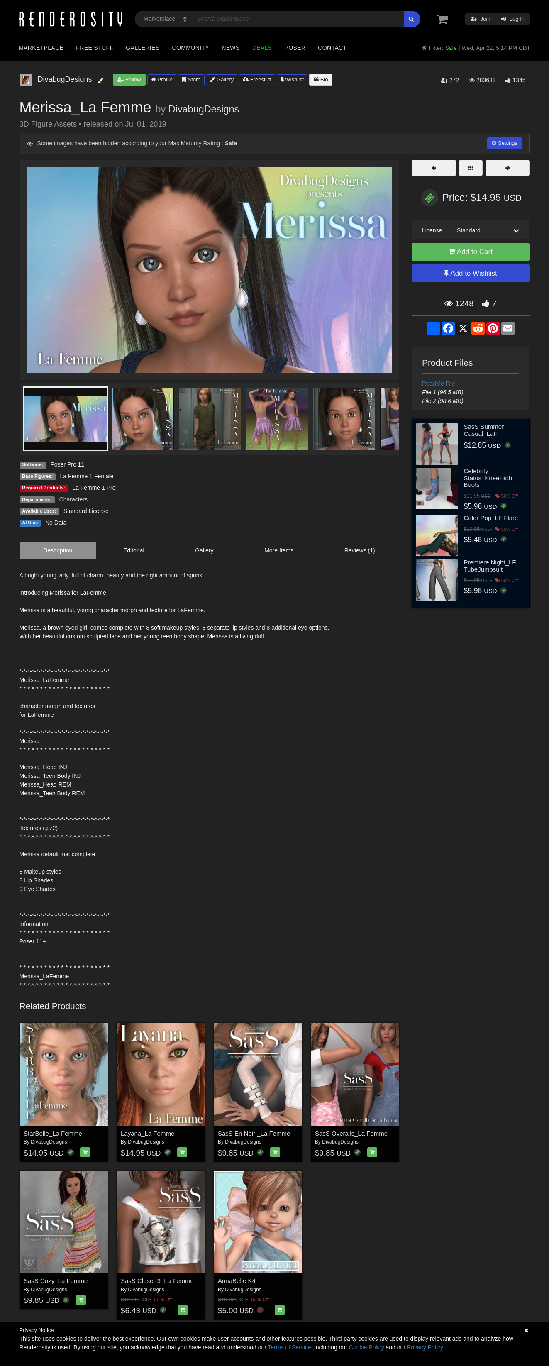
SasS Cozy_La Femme (56, 1280)
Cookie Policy (366, 1347)
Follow (129, 79)
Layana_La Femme (147, 1133)
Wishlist (292, 79)
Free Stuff (94, 47)
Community (191, 47)
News (230, 47)
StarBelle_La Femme (53, 1133)
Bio (321, 79)
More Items (278, 550)
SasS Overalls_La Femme (351, 1133)
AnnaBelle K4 (237, 1280)
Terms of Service (289, 1347)
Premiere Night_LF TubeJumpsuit (490, 566)
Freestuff (257, 79)
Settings (504, 143)
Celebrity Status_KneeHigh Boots (488, 477)
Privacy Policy (425, 1347)
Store (191, 79)
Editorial (133, 550)
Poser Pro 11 (67, 464)
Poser (294, 47)
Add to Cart (471, 252)
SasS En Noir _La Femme (254, 1133)
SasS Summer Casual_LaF (484, 430)
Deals (262, 47)
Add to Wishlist (470, 273)
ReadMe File (438, 383)
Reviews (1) (359, 550)
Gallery (222, 79)
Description (57, 550)
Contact (332, 47)
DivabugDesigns (203, 109)
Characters (73, 499)
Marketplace (41, 47)
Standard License (86, 511)
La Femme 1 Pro (93, 487)
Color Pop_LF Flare (491, 517)
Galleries (142, 47)
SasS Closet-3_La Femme (157, 1280)
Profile (162, 79)
